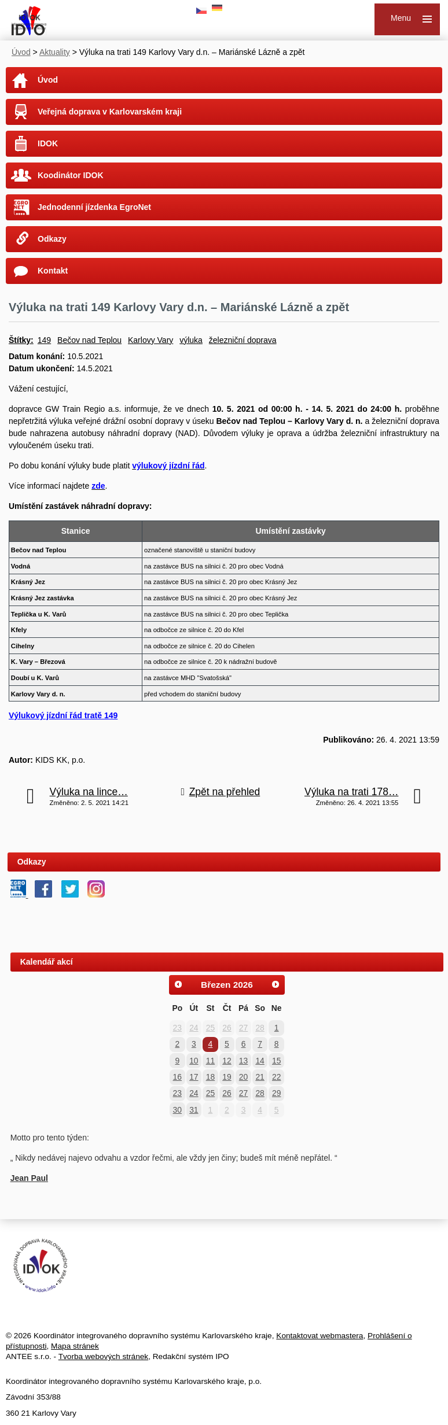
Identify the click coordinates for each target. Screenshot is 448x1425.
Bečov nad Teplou (89, 340)
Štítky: (21, 340)
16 (177, 1076)
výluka (191, 340)
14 (259, 1060)
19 (226, 1076)
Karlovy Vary (150, 340)
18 (210, 1076)
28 (259, 1027)
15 (276, 1060)
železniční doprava (243, 340)
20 (243, 1076)
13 (243, 1060)
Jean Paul (29, 1178)
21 (259, 1076)
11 (210, 1060)
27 (243, 1027)
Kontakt (53, 270)
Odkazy (52, 238)
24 (193, 1027)
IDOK (48, 143)
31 (193, 1109)
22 (276, 1076)
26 (226, 1027)
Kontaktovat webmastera (319, 1335)
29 (276, 1093)
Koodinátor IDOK (71, 175)
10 (193, 1060)
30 (177, 1109)
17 (193, 1076)
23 (177, 1027)
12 (226, 1060)
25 (210, 1027)
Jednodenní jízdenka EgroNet (94, 207)
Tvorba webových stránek (103, 1356)
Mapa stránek (75, 1346)
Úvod (21, 52)
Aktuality (54, 52)
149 (44, 340)
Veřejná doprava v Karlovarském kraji (110, 111)
